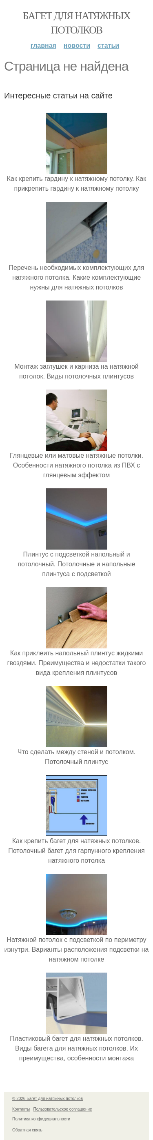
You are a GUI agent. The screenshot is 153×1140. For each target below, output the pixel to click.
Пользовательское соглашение (62, 1109)
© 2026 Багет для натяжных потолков (47, 1098)
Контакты (21, 1109)
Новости (77, 45)
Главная (43, 45)
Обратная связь (27, 1130)
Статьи (108, 45)
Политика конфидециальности (41, 1119)
